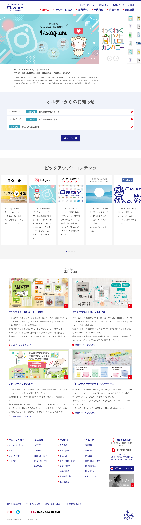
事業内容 (98, 9)
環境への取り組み (52, 504)
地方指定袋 (64, 482)
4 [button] (74, 251)
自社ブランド (90, 476)
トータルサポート (16, 445)
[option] (63, 39)
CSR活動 (38, 466)
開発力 (11, 450)
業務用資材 (64, 450)
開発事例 (12, 461)
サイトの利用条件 (33, 504)
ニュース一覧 (70, 138)
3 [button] (72, 251)
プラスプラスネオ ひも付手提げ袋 (88, 312)
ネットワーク (14, 456)
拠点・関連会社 (40, 461)
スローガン (38, 450)
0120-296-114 (123, 440)
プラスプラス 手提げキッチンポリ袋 (26, 312)
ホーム (45, 9)
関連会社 (129, 9)
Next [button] (116, 58)
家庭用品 (63, 445)
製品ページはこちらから (21, 345)
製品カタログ (104, 5)
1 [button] (66, 251)
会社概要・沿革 (40, 456)
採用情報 (130, 5)
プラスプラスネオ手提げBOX (23, 384)
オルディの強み (63, 9)
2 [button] (69, 251)
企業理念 (38, 445)
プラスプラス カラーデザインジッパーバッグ (93, 384)
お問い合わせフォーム (123, 468)
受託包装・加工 (66, 476)
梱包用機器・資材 (67, 461)
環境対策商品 (65, 466)
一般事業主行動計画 (73, 504)
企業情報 (83, 9)
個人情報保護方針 (14, 504)
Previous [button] (109, 58)
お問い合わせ (118, 5)
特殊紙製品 (64, 471)
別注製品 (63, 456)
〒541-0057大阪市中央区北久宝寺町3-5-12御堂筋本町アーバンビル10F (121, 457)
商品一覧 (114, 9)
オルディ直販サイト (87, 5)
